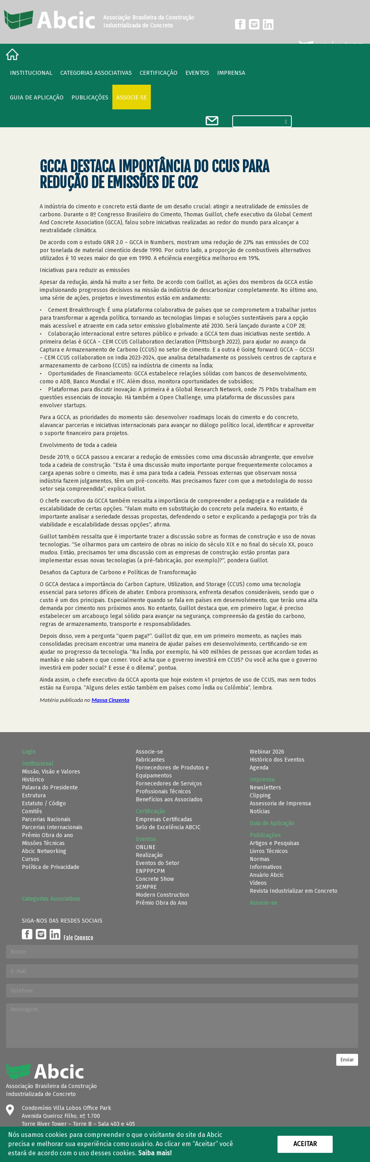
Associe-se (131, 97)
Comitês (32, 811)
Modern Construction (162, 895)
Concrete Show (155, 879)
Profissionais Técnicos (163, 791)
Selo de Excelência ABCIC (168, 827)
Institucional (31, 72)
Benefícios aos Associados (169, 799)
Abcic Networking (44, 851)
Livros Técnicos (269, 851)
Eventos (197, 72)
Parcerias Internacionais (52, 827)
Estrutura (34, 795)
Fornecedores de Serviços (169, 783)
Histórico (33, 779)
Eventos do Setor (157, 863)
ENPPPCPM (150, 871)
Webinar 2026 (267, 751)
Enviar (347, 1060)
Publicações (89, 97)
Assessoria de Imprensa (280, 803)
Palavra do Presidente (50, 787)
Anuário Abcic (267, 875)
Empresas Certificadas (164, 819)
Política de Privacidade (50, 867)
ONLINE (146, 847)
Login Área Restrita (331, 45)
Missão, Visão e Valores (51, 771)
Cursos (30, 859)
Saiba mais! (155, 1153)
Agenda (259, 767)
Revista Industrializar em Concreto (293, 891)
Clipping (260, 795)
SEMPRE (146, 887)
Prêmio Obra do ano (47, 835)
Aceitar (305, 1144)
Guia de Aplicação (37, 97)
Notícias (260, 811)
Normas (260, 859)
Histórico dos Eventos (277, 759)
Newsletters (265, 787)
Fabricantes (150, 759)
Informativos (266, 867)
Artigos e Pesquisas (274, 843)
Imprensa (231, 72)
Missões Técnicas (43, 843)
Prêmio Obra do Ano (161, 903)
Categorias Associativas (96, 72)
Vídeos (258, 883)
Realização (149, 855)
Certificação (158, 72)
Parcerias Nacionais (46, 819)
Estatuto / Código (44, 803)
